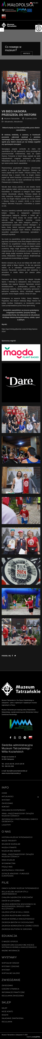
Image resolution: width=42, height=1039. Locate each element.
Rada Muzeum (8, 860)
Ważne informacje (11, 951)
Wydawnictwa (8, 863)
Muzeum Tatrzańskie (11, 118)
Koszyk (5, 1015)
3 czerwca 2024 (31, 118)
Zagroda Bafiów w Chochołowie (18, 922)
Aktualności (8, 122)
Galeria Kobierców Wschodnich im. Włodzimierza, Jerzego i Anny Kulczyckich (19, 906)
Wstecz (26, 53)
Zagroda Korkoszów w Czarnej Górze (20, 926)
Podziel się (6, 656)
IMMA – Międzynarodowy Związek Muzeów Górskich (18, 815)
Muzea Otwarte (9, 847)
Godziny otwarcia (10, 989)
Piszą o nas (7, 867)
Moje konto (7, 1011)
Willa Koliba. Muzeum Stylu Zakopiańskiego (15, 893)
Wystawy (6, 800)
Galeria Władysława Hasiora (16, 916)
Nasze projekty (9, 841)
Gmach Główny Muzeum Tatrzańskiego (20, 888)
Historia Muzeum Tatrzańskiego (17, 837)
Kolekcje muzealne (11, 844)
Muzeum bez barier (11, 851)
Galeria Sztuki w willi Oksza (15, 912)
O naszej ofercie (10, 942)
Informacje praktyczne (13, 992)
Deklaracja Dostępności (13, 810)
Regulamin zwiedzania (13, 996)
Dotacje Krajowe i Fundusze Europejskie (15, 875)
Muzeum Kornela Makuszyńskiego (18, 919)
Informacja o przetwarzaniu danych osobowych (20, 820)
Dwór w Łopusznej (11, 901)
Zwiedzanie (7, 803)
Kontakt (5, 807)
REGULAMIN (7, 1022)
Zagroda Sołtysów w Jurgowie (17, 929)
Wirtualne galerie (11, 973)
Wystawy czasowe (10, 966)
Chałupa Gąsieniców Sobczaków (17, 897)
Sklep (4, 1008)
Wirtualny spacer (10, 963)
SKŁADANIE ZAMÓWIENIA (12, 1018)
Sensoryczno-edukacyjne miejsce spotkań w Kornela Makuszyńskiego (19, 946)
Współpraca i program (13, 870)
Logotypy (6, 825)
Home (4, 793)
